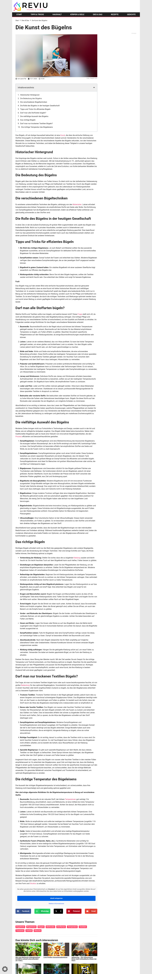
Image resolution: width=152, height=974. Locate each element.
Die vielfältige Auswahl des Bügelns (34, 116)
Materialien (77, 204)
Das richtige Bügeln (28, 120)
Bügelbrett (20, 927)
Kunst (62, 135)
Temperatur (72, 927)
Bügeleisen (31, 927)
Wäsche (37, 930)
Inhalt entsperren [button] (56, 898)
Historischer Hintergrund (29, 95)
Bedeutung (25, 685)
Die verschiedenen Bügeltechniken (33, 102)
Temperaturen (70, 799)
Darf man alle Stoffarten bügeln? (33, 113)
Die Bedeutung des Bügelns (31, 98)
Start (17, 20)
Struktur (33, 883)
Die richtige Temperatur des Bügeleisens (37, 127)
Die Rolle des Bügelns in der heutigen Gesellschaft (40, 106)
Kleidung (76, 558)
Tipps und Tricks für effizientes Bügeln (35, 109)
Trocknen (20, 930)
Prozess (18, 436)
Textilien (82, 927)
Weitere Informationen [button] (56, 903)
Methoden (50, 927)
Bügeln (41, 927)
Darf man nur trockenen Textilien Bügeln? (36, 123)
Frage (80, 314)
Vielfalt (29, 930)
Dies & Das (25, 20)
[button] (94, 87)
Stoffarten (61, 927)
